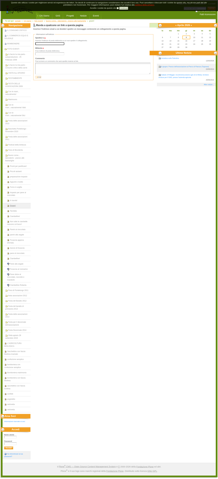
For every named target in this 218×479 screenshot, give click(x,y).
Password (8, 441)
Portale (18, 21)
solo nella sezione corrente (207, 11)
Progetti (70, 16)
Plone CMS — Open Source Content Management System (87, 466)
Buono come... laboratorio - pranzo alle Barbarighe (66, 21)
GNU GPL (152, 471)
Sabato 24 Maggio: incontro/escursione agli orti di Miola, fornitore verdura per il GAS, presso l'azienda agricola (186, 77)
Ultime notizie (184, 53)
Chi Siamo (44, 16)
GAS (58, 16)
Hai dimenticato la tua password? (13, 455)
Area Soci (10, 416)
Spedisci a (39, 38)
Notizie (83, 16)
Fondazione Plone (145, 466)
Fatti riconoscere (208, 14)
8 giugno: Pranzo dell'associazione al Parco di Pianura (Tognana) (186, 68)
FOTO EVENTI (39, 21)
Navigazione (15, 25)
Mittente (38, 48)
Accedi (15, 429)
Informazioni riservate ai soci (14, 421)
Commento (40, 58)
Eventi (96, 16)
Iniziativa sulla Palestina (186, 59)
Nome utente (9, 435)
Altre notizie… (209, 84)
